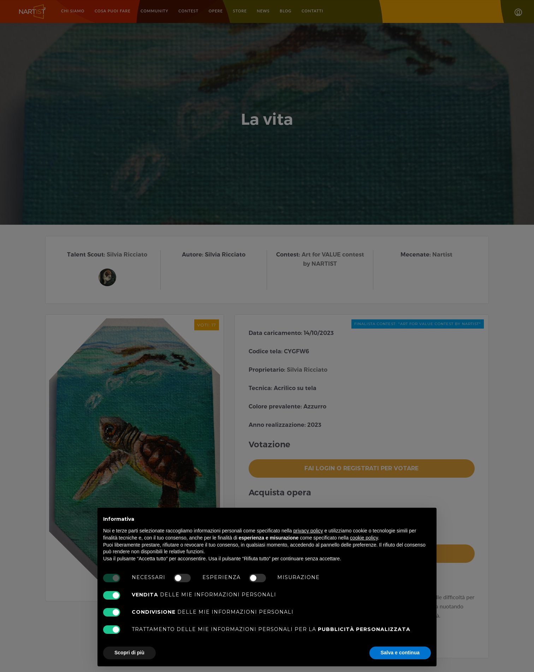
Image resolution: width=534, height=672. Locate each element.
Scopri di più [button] (129, 652)
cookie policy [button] (364, 538)
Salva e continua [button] (400, 652)
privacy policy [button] (308, 531)
